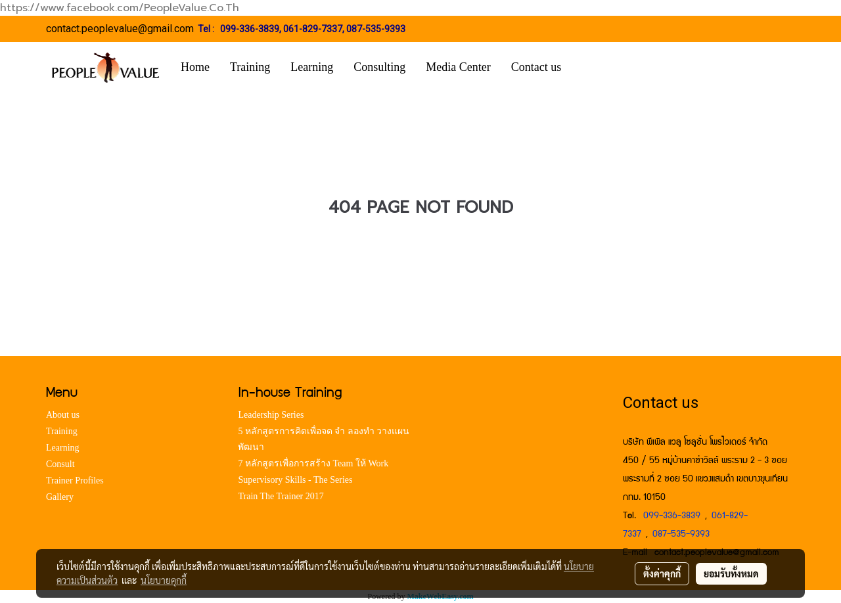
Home (195, 67)
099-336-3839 (249, 29)
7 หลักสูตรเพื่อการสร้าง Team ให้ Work (313, 463)
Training (250, 67)
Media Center (458, 67)
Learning (311, 67)
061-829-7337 (312, 29)
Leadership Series (271, 415)
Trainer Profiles (75, 480)
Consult (60, 464)
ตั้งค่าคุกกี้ (662, 573)
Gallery (60, 497)
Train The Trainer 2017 (280, 496)
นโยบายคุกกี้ (164, 580)
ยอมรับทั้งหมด (731, 573)
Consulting (379, 67)
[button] (591, 67)
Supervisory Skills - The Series (295, 480)
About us (63, 415)
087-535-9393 (375, 29)
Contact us (536, 67)
